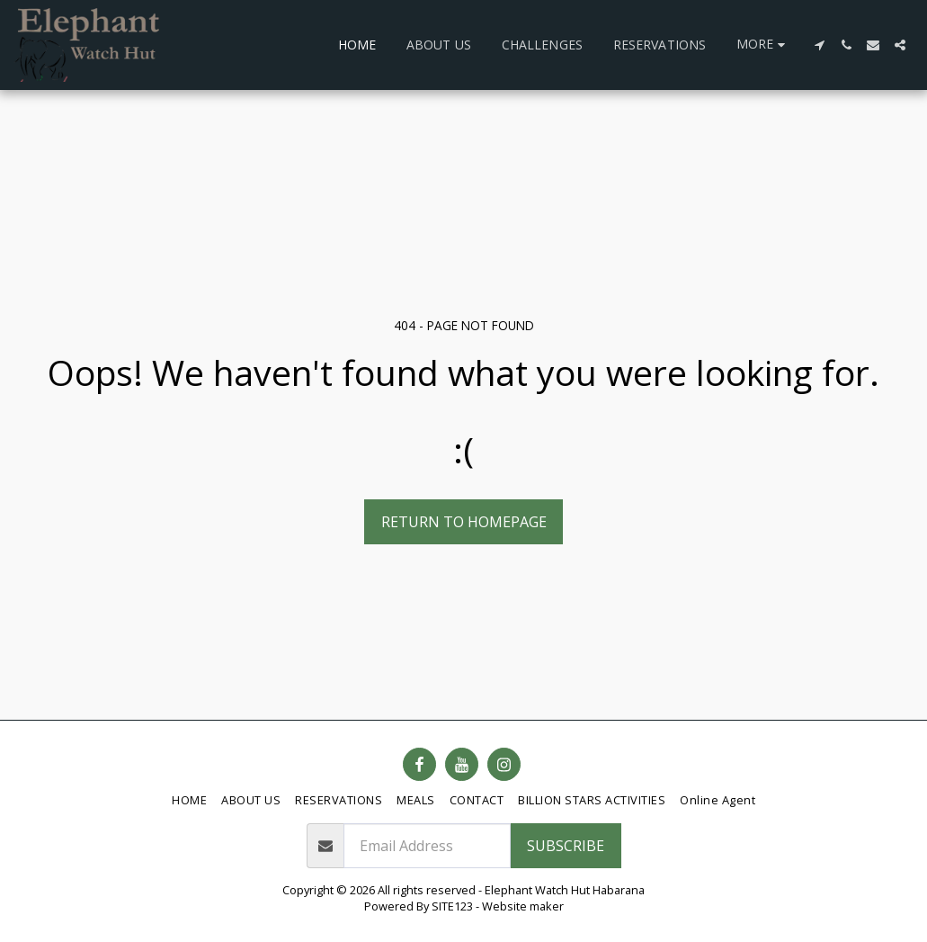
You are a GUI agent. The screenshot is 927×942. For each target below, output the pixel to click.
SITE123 (452, 906)
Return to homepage (464, 522)
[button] (819, 45)
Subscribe (565, 846)
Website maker (523, 906)
